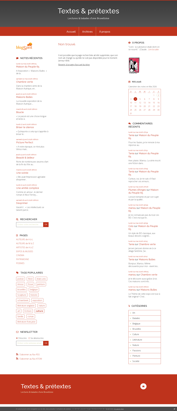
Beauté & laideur (25, 157)
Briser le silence (25, 127)
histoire (33, 294)
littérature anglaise (25, 305)
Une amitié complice (27, 188)
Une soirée (22, 172)
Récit (30, 278)
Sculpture (21, 294)
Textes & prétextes (88, 11)
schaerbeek (22, 300)
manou (132, 208)
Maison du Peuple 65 (27, 66)
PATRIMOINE (22, 259)
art (18, 311)
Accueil (71, 31)
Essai (30, 284)
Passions (136, 350)
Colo (130, 226)
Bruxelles (136, 328)
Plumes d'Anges (137, 189)
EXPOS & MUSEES (24, 251)
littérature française (26, 321)
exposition (37, 300)
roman (31, 316)
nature (42, 305)
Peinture (136, 355)
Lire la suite (153, 49)
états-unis (41, 278)
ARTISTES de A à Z (24, 247)
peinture (41, 284)
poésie (20, 278)
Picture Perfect (24, 142)
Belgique (136, 323)
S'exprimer (22, 203)
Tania (131, 135)
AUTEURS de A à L (24, 239)
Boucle (20, 112)
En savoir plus (119, 409)
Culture (135, 334)
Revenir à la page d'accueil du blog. (74, 64)
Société (135, 361)
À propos (104, 31)
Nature (135, 345)
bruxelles (21, 289)
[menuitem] (71, 31)
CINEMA (20, 255)
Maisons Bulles (24, 97)
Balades (136, 318)
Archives (87, 31)
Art (133, 312)
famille (20, 316)
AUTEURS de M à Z (25, 243)
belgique (34, 289)
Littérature (137, 339)
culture (39, 311)
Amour (20, 284)
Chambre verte (24, 81)
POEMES (20, 263)
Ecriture (28, 311)
